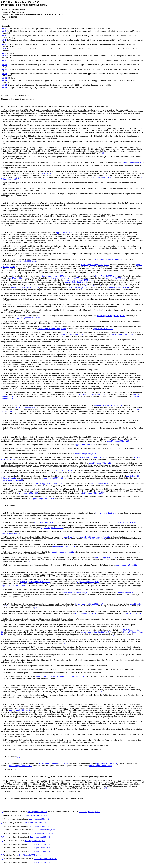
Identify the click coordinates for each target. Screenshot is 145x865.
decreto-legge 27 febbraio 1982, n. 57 (93, 457)
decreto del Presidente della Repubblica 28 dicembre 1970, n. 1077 (60, 676)
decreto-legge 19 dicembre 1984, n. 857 (96, 632)
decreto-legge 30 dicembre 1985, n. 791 (54, 764)
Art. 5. (4, 420)
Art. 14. (5, 764)
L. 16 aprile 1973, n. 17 (48, 173)
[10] (17, 506)
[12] (35, 608)
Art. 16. (5, 799)
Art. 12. (5, 704)
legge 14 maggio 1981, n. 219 (118, 441)
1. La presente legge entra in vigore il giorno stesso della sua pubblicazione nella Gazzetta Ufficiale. (46, 799)
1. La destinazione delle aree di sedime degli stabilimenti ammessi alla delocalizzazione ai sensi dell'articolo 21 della (51, 513)
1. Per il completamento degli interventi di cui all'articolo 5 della (32, 233)
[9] (103, 493)
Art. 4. (4, 405)
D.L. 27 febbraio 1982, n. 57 (85, 613)
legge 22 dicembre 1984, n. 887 (124, 522)
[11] (28, 561)
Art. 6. (4, 437)
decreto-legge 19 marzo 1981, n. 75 (92, 394)
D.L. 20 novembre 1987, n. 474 (36, 823)
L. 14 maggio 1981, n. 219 (28, 493)
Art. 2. (4, 203)
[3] (66, 424)
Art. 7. (4, 506)
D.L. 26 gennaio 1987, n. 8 (37, 812)
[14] (18, 757)
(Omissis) (12, 506)
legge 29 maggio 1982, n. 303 (122, 334)
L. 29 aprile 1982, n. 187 (132, 613)
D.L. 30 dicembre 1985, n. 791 (45, 859)
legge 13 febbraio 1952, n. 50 (88, 582)
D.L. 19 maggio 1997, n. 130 (89, 812)
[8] (22, 480)
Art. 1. (3, 106)
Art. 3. (4, 233)
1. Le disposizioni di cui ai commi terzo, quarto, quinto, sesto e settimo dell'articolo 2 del (42, 604)
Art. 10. (5, 604)
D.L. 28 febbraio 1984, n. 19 (44, 830)
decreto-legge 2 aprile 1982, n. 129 (71, 334)
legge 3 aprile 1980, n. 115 (65, 233)
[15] (14, 769)
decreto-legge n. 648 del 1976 (20, 766)
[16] (105, 788)
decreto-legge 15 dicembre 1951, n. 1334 (35, 582)
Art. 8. (4, 513)
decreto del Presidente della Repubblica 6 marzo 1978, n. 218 (87, 537)
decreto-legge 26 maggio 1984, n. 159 (109, 259)
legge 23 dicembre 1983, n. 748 (129, 593)
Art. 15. (5, 777)
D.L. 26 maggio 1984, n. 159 (103, 177)
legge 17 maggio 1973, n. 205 (106, 276)
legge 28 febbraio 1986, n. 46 (132, 162)
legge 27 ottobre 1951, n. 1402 (75, 282)
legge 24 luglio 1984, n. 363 (26, 261)
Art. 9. (4, 572)
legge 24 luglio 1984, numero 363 (28, 318)
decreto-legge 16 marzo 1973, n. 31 (55, 276)
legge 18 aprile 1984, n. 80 (17, 278)
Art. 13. (5, 757)
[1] (103, 153)
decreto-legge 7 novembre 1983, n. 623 (76, 593)
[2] (18, 179)
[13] (2, 615)
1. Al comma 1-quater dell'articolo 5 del (24, 764)
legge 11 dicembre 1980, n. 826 (13, 586)
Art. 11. (5, 686)
